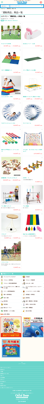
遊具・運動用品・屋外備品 (35, 301)
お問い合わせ (3, 385)
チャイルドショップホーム (6, 367)
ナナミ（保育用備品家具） (13, 291)
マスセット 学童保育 (35, 280)
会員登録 (3, 377)
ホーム (3, 8)
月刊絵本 (35, 276)
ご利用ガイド (3, 381)
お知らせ (2, 369)
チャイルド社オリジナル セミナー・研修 (35, 287)
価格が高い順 (15, 20)
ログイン (2, 379)
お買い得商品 (13, 314)
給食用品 (35, 297)
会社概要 (14, 390)
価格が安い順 (10, 20)
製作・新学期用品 (13, 294)
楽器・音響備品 (35, 307)
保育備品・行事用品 (35, 294)
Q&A (2, 383)
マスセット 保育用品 (13, 280)
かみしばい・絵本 (35, 283)
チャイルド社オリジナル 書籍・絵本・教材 (13, 287)
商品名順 (5, 20)
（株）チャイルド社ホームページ (7, 387)
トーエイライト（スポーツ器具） (35, 291)
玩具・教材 (13, 297)
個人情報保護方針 (19, 390)
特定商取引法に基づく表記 (27, 390)
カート (2, 375)
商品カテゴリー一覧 (7, 274)
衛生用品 (13, 301)
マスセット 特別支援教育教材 (13, 283)
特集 (2, 371)
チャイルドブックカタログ (13, 276)
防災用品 (13, 304)
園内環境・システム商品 (13, 310)
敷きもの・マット (13, 307)
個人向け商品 (35, 310)
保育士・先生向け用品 (35, 304)
